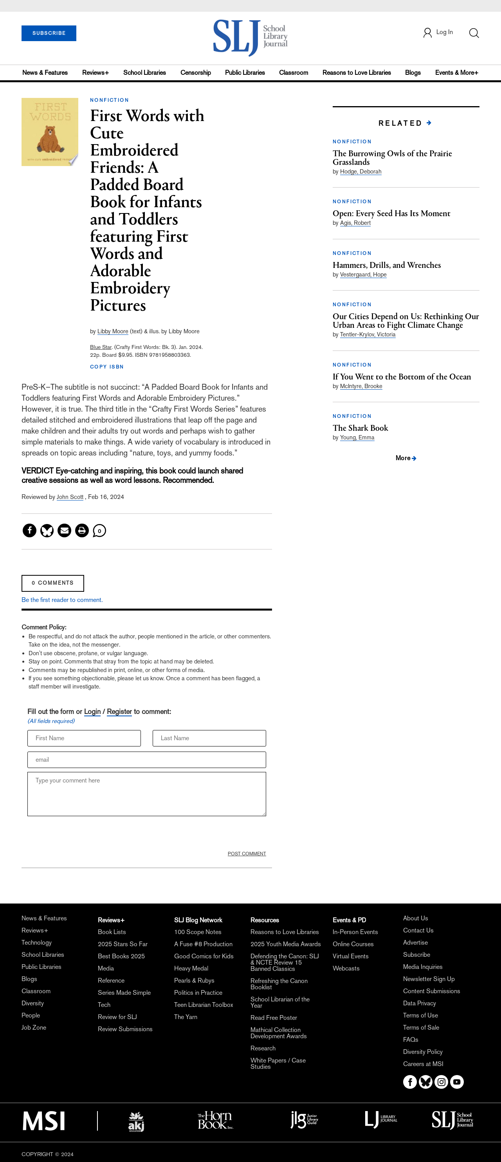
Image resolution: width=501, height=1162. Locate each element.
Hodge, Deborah (361, 171)
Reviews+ (95, 72)
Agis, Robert (355, 222)
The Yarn (185, 1017)
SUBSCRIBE (49, 33)
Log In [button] (437, 32)
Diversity (33, 1003)
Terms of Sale (421, 1027)
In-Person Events (355, 932)
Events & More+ (457, 72)
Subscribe (416, 954)
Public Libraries (245, 72)
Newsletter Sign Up (429, 979)
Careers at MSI (423, 1064)
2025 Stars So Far (123, 944)
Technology (37, 942)
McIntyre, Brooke (361, 386)
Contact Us (418, 930)
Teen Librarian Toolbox (203, 1004)
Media (106, 968)
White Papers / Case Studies (278, 1063)
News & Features (45, 72)
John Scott (70, 496)
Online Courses (353, 944)
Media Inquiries (423, 966)
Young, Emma (357, 437)
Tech (104, 1004)
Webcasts (346, 968)
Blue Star (101, 347)
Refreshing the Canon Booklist (279, 984)
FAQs (410, 1039)
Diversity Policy (423, 1051)
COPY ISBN (107, 367)
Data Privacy (419, 1003)
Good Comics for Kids (204, 956)
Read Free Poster (273, 1017)
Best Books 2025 (121, 956)
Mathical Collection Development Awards (278, 1033)
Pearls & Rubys (194, 980)
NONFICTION (109, 100)
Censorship (195, 72)
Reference (111, 980)
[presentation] (86, 835)
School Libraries (144, 72)
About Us (415, 918)
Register (119, 711)
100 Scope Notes (198, 932)
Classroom (293, 72)
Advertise (415, 942)
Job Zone (34, 1027)
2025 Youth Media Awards (285, 944)
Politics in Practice (198, 992)
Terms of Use (420, 1015)
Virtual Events (351, 956)
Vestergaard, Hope (363, 274)
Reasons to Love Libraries (357, 72)
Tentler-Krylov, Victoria (368, 334)
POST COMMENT (247, 854)
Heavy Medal (191, 968)
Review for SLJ (117, 1017)
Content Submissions (431, 991)
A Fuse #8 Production (203, 944)
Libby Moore (112, 331)
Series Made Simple (124, 992)
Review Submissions (125, 1029)
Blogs (413, 72)
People (31, 1015)
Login (92, 711)
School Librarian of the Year (280, 1002)
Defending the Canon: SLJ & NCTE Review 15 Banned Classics (284, 962)
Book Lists (112, 932)
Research (263, 1048)
